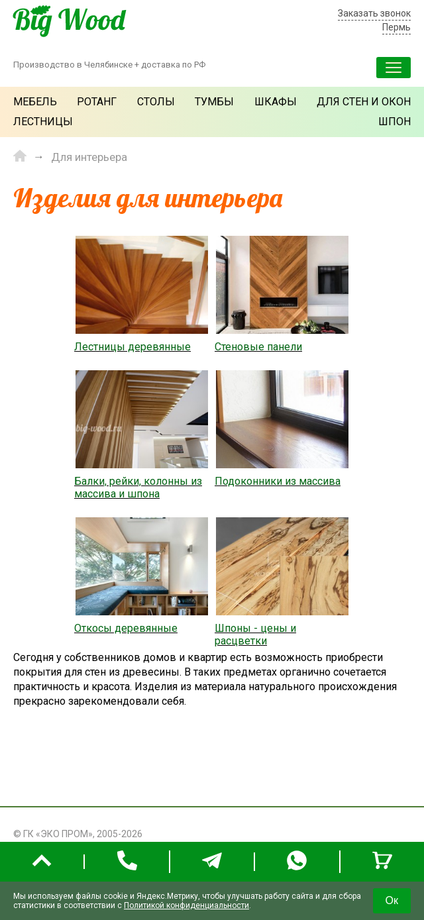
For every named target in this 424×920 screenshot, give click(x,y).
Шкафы (275, 101)
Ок (392, 900)
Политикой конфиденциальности (186, 905)
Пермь (396, 27)
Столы (156, 101)
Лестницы (43, 121)
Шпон (394, 121)
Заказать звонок (374, 13)
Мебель (35, 101)
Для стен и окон (364, 101)
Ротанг (97, 101)
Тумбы (214, 101)
